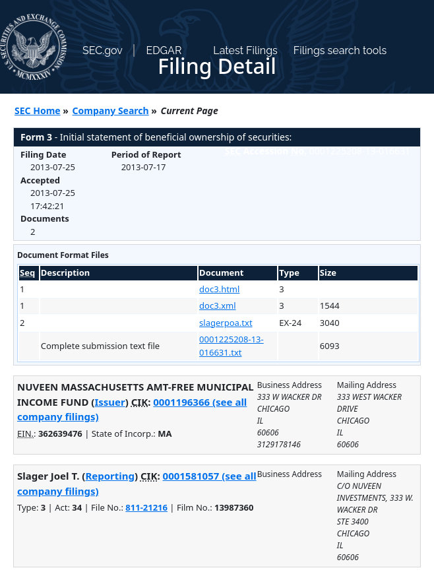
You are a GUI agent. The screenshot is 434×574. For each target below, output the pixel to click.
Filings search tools (340, 50)
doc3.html (219, 289)
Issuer (109, 401)
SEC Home (38, 110)
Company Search (111, 110)
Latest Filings (245, 50)
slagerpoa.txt (225, 323)
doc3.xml (217, 305)
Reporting (110, 475)
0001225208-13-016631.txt (231, 345)
